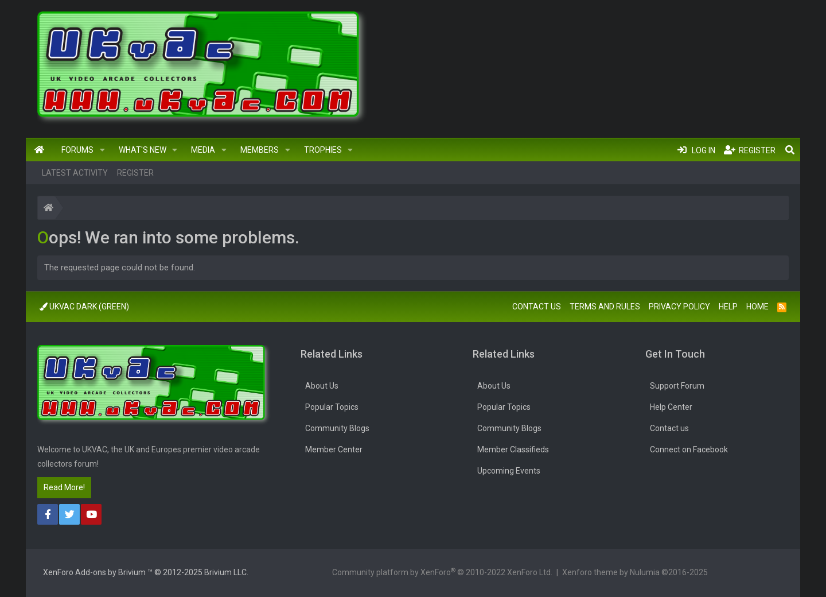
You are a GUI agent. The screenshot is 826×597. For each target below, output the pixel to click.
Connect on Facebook (689, 449)
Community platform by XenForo (442, 572)
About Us (321, 385)
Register (135, 172)
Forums (77, 149)
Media (203, 149)
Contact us (536, 306)
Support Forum (677, 385)
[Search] (790, 149)
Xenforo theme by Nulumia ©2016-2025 (635, 572)
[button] (102, 149)
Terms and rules (605, 306)
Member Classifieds (513, 449)
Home (39, 149)
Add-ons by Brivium (145, 572)
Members (259, 149)
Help (728, 306)
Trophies (323, 149)
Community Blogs (337, 428)
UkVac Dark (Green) (84, 306)
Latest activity (75, 172)
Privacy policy (679, 306)
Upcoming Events (508, 470)
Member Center (334, 449)
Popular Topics (332, 407)
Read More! (64, 487)
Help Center (671, 407)
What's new (142, 149)
